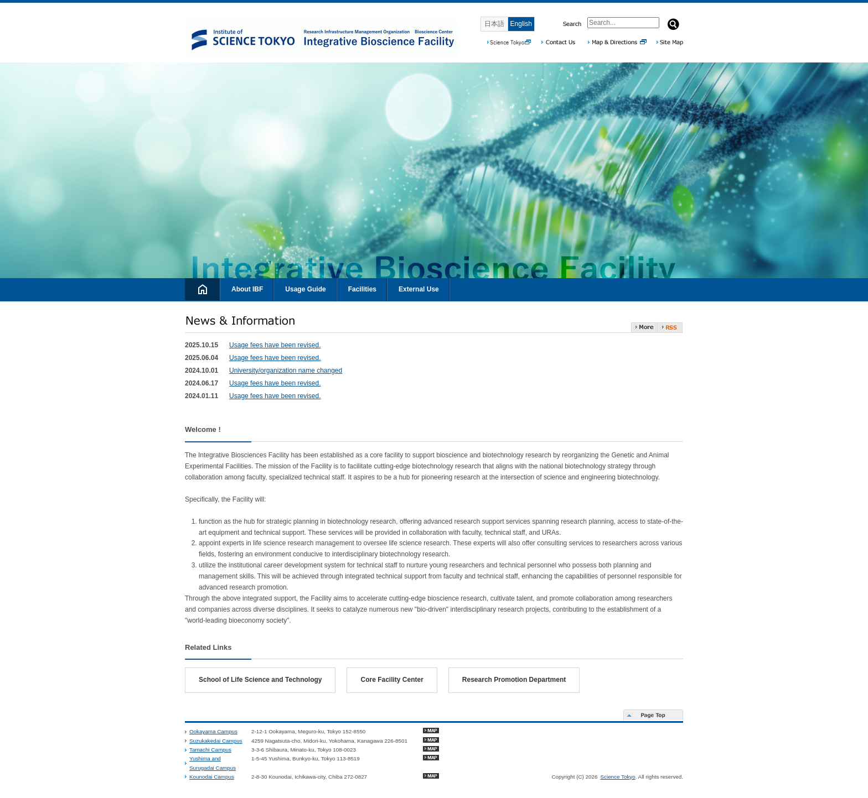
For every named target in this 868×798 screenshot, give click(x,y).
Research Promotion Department (514, 680)
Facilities (362, 289)
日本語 (494, 24)
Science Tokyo (617, 777)
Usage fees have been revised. (275, 345)
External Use (419, 289)
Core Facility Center (391, 680)
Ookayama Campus (213, 731)
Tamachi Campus (210, 750)
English (521, 24)
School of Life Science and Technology (260, 680)
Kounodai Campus (211, 777)
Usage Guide (305, 289)
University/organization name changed (285, 370)
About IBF (247, 289)
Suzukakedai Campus (215, 741)
